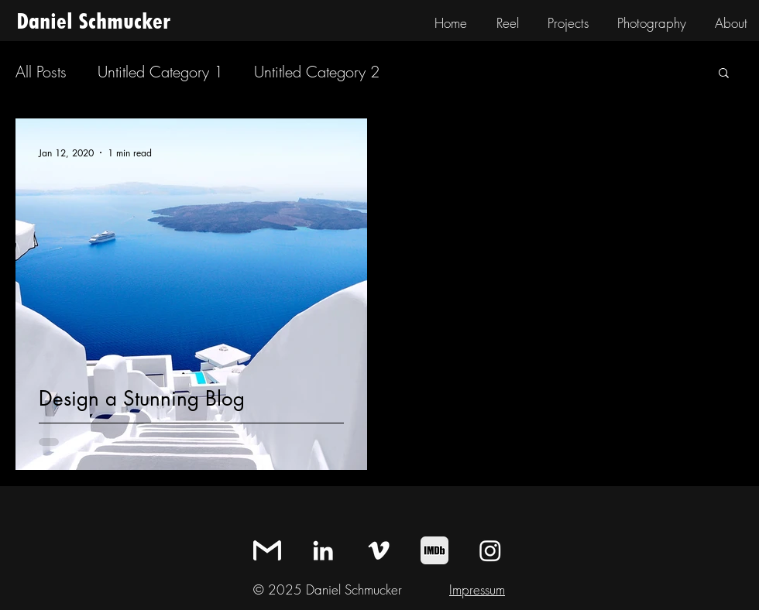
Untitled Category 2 (317, 71)
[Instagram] (490, 550)
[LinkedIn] (323, 550)
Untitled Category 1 (160, 71)
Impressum (477, 589)
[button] (723, 74)
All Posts (41, 71)
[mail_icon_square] (267, 550)
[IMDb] (434, 550)
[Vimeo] (379, 550)
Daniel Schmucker (93, 21)
